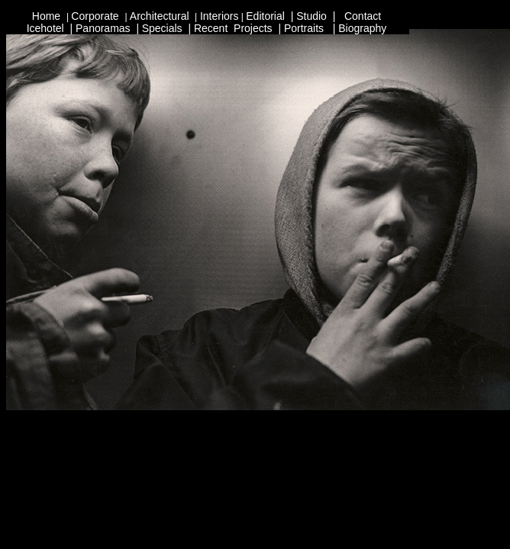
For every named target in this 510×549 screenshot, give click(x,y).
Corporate (94, 16)
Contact (362, 16)
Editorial (266, 16)
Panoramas (103, 28)
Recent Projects (233, 28)
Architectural (161, 16)
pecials (165, 28)
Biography (362, 28)
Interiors (219, 16)
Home (47, 16)
